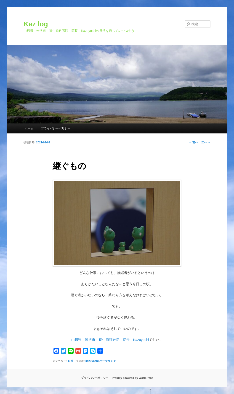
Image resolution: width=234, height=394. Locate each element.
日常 (70, 361)
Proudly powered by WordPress (132, 378)
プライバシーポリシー (56, 128)
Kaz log (36, 24)
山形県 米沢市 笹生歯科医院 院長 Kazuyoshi (110, 340)
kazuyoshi (92, 361)
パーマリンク (107, 361)
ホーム (29, 128)
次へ (205, 142)
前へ (193, 142)
